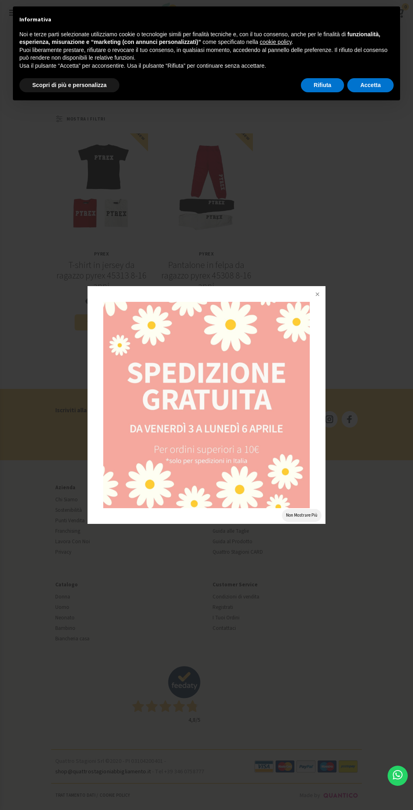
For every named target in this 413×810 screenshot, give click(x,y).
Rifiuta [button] (323, 85)
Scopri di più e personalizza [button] (69, 85)
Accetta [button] (370, 85)
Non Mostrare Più (301, 515)
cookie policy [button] (276, 42)
